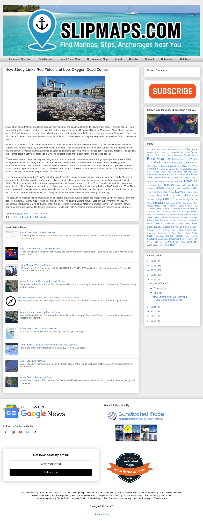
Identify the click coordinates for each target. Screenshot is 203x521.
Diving (187, 171)
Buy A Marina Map (97, 59)
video (171, 242)
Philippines (174, 217)
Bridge (183, 159)
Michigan (158, 202)
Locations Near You (20, 59)
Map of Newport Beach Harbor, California (39, 312)
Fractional (157, 178)
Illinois (195, 185)
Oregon (187, 212)
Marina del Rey (182, 200)
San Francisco (190, 227)
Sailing (166, 226)
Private (150, 220)
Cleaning (151, 168)
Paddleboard (161, 214)
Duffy (195, 172)
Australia (175, 152)
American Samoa (178, 149)
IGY (189, 185)
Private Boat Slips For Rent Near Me (37, 232)
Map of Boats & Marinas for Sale (35, 377)
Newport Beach (189, 208)
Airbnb (168, 149)
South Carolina (178, 233)
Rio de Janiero (178, 224)
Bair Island (185, 152)
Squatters (160, 236)
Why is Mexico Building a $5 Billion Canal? (40, 248)
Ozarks (150, 214)
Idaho (184, 185)
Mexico (194, 199)
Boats (169, 159)
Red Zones (178, 220)
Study (43, 217)
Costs (195, 169)
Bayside (187, 155)
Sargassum (152, 230)
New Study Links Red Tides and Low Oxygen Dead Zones (56, 69)
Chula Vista (193, 166)
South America (164, 233)
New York (162, 208)
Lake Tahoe (169, 192)
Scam (161, 230)
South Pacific (192, 233)
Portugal (194, 217)
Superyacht (175, 238)
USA (156, 242)
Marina (169, 199)
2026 (154, 260)
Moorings (172, 206)
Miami (149, 203)
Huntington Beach (155, 185)
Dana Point (166, 172)
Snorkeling (152, 233)
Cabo (195, 159)
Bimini (195, 155)
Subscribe (167, 59)
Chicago (172, 166)
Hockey (166, 182)
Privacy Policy (101, 514)
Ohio (174, 211)
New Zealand (174, 209)
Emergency (152, 174)
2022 (154, 279)
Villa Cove (180, 242)
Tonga (149, 242)
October (158, 288)
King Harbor (187, 188)
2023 (154, 274)
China (184, 166)
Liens (195, 192)
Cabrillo (150, 163)
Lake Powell (157, 192)
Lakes (180, 191)
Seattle (175, 230)
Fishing (174, 174)
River (188, 223)
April (156, 292)
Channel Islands (160, 166)
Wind (150, 245)
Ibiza (178, 185)
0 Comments (41, 213)
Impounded (152, 188)
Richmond (165, 224)
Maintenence (191, 195)
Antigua (150, 152)
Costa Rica (187, 169)
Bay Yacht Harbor (164, 155)
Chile (179, 166)
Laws (189, 192)
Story (188, 236)
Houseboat (177, 181)
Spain (150, 235)
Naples (181, 206)
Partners (187, 215)
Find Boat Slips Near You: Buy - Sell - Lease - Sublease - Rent (48, 297)
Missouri (150, 206)
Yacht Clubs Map (70, 59)
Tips (195, 238)
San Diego (176, 227)
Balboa (194, 152)
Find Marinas (46, 59)
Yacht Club (169, 245)
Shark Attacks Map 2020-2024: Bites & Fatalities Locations (48, 344)
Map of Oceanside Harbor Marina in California (41, 281)
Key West (177, 188)
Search (167, 230)
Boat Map (155, 158)
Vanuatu (163, 242)
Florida (25, 217)
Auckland (166, 152)
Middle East (169, 203)
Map (159, 199)
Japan (169, 188)
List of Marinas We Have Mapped (35, 265)
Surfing (184, 239)
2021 (154, 306)
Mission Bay (192, 203)
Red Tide (34, 217)
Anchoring (192, 149)
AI (164, 149)
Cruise (150, 172)
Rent (157, 223)
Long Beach (176, 195)
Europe (162, 174)
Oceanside (166, 212)
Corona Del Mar (175, 169)
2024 (154, 270)
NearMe (189, 206)
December (159, 283)
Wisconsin (158, 245)
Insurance (162, 188)
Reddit (186, 220)
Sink (195, 230)
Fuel (176, 178)
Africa (159, 149)
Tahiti (190, 239)
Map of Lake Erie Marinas (32, 361)
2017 (154, 320)
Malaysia (151, 199)
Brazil (176, 159)
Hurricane (169, 185)
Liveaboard (162, 195)
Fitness (182, 175)
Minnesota (181, 203)
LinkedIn (150, 195)
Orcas (180, 211)
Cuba (156, 172)
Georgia (186, 178)
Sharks (182, 230)
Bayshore (178, 155)
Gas (180, 178)
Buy (189, 159)
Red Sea (159, 220)
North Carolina (154, 211)
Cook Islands (162, 169)
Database (185, 59)
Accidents (151, 149)
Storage (179, 236)
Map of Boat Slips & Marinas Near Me (37, 328)
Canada (171, 163)
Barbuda (150, 155)
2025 (154, 265)
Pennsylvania (161, 217)
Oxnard (194, 212)
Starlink (169, 236)
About (118, 59)
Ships (189, 230)
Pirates (184, 217)
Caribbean (188, 162)
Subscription (163, 239)
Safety (157, 226)
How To (133, 59)
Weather (192, 241)
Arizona (158, 152)
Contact (149, 59)
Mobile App (160, 206)
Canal (178, 162)
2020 (154, 311)
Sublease (152, 238)
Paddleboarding (175, 214)
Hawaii (158, 181)
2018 (154, 316)
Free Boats (167, 177)
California (160, 162)
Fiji (168, 174)
